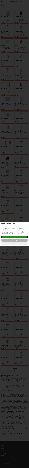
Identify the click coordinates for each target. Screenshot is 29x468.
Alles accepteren (14, 237)
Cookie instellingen (14, 240)
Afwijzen (14, 243)
